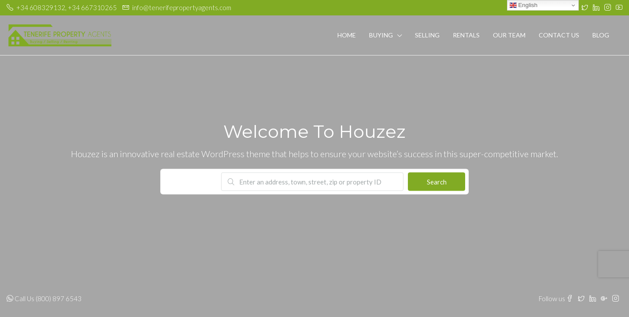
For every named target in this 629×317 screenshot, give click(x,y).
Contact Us (559, 35)
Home (346, 35)
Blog (600, 35)
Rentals (466, 35)
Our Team (509, 35)
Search (437, 182)
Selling (427, 35)
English (523, 5)
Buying (381, 35)
